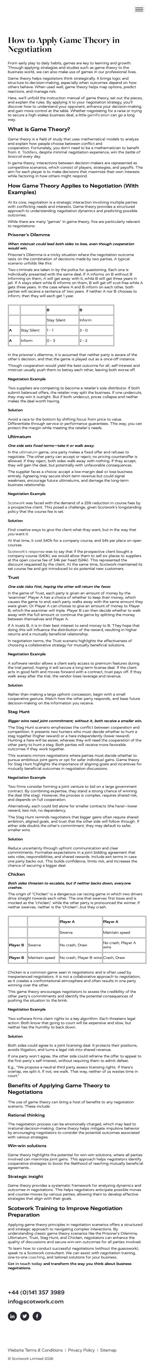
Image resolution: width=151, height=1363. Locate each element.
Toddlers (29, 152)
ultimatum (28, 452)
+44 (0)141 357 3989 (36, 1292)
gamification (98, 115)
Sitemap (108, 1350)
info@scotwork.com (36, 1301)
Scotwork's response (26, 551)
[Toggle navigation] (139, 9)
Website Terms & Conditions (35, 1350)
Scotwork (16, 503)
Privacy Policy (81, 1350)
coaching (37, 1257)
